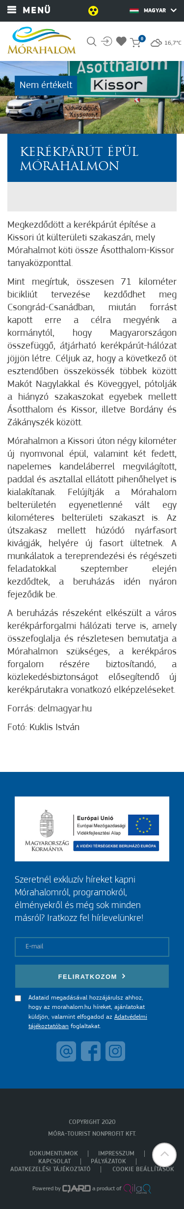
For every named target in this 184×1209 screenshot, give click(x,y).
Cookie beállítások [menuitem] (143, 1169)
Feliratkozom (92, 976)
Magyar (153, 10)
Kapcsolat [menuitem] (54, 1161)
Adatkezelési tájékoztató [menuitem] (50, 1169)
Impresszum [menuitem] (116, 1153)
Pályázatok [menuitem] (108, 1161)
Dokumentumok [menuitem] (53, 1153)
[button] (164, 1155)
